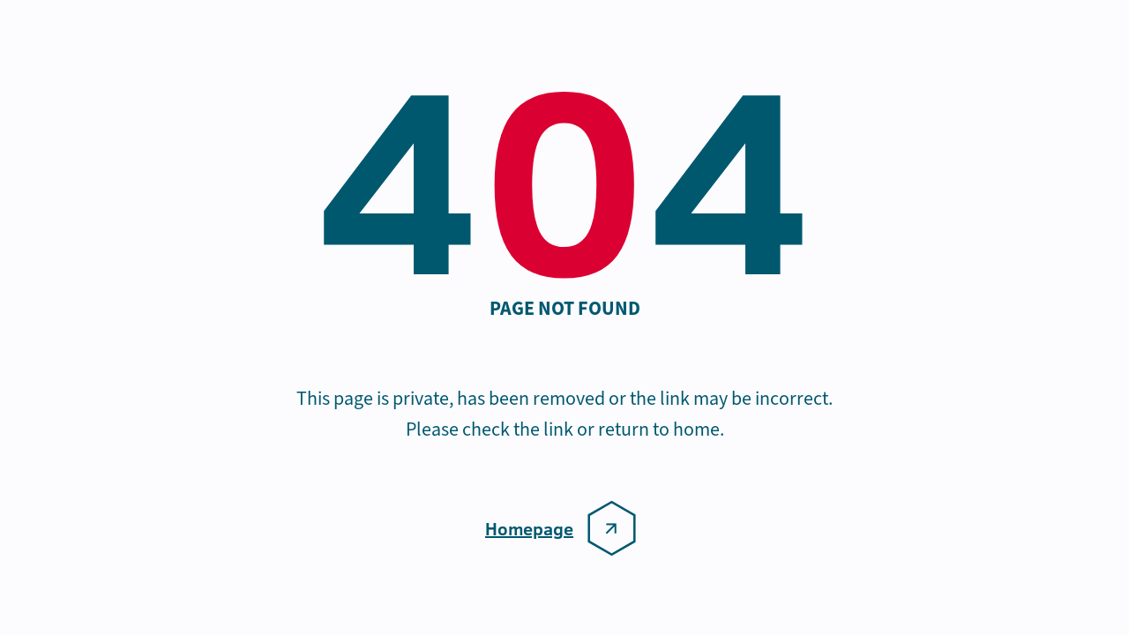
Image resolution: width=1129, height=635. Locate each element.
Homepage (529, 528)
